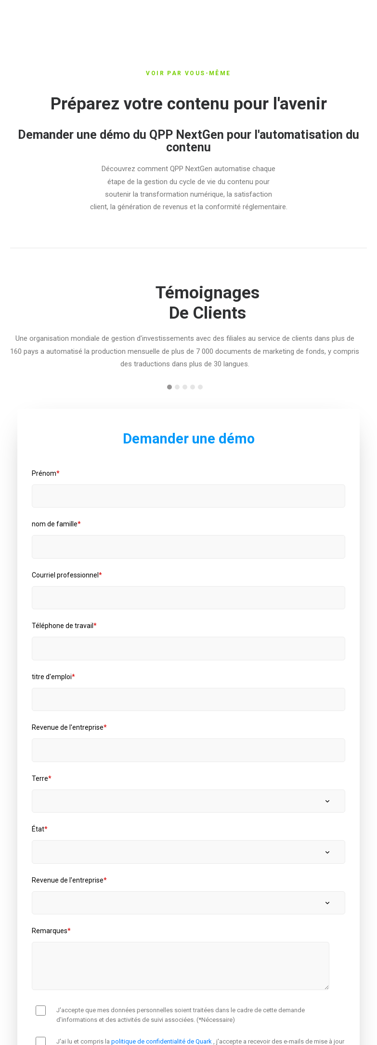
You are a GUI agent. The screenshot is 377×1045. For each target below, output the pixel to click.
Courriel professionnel (65, 575)
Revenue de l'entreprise (68, 727)
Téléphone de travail (62, 626)
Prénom (44, 473)
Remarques (49, 931)
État (38, 829)
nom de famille (55, 524)
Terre (40, 778)
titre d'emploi (52, 677)
